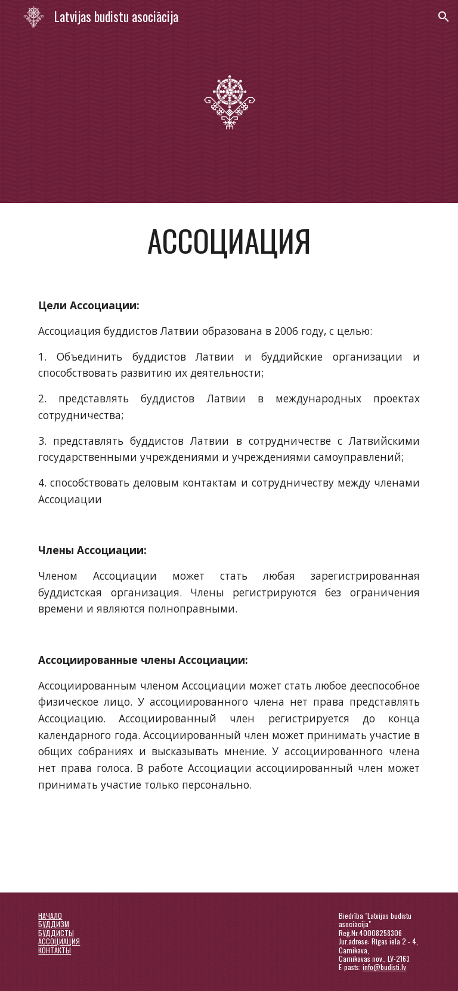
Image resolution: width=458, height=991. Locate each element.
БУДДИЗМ (53, 924)
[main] (228, 240)
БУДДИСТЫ (56, 933)
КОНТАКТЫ (54, 950)
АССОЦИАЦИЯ (59, 941)
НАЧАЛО (50, 915)
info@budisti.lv (384, 967)
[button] (443, 16)
